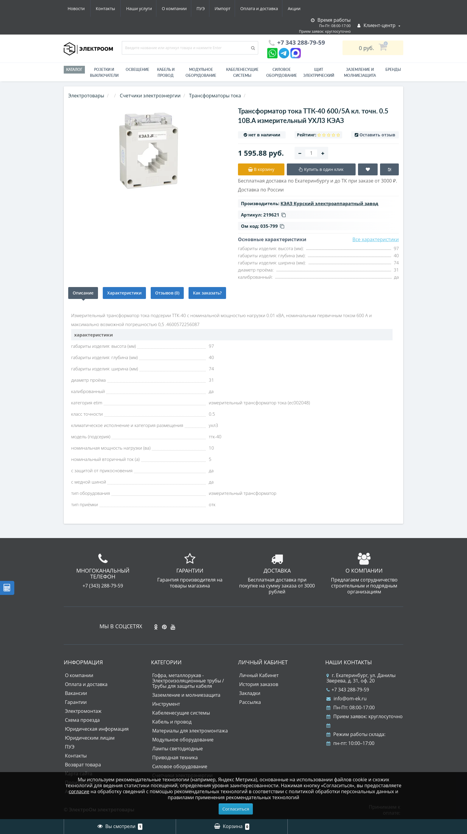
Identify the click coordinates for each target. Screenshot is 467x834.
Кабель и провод (166, 72)
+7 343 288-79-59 (347, 689)
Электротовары (86, 95)
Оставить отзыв (377, 135)
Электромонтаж (83, 711)
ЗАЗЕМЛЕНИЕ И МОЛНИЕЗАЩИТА (360, 72)
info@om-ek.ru (346, 698)
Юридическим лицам (90, 738)
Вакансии (76, 693)
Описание (83, 293)
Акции (241, 8)
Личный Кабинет (258, 675)
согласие (79, 791)
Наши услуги (81, 8)
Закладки (249, 693)
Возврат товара (83, 764)
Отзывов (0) (167, 293)
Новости (267, 8)
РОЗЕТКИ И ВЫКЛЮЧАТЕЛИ (104, 72)
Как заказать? (207, 293)
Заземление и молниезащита (186, 695)
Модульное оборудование (201, 72)
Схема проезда (82, 720)
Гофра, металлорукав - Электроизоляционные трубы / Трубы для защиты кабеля (188, 680)
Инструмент (166, 704)
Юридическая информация (97, 729)
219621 (274, 215)
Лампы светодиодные (177, 748)
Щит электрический (318, 72)
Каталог (74, 69)
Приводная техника (175, 757)
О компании (117, 8)
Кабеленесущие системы (242, 72)
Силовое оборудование (281, 72)
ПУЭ (145, 8)
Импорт (168, 8)
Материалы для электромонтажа (190, 730)
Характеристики (124, 293)
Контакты (297, 8)
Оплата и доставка (206, 8)
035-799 (272, 226)
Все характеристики (375, 239)
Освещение (137, 69)
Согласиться (235, 809)
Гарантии (76, 702)
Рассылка (250, 702)
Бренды (393, 69)
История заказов (258, 684)
